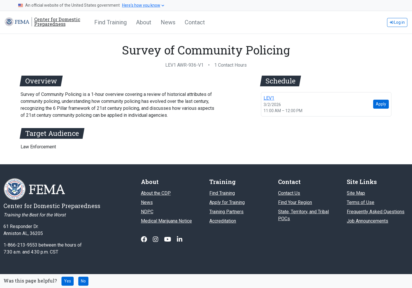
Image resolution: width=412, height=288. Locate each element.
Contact (195, 22)
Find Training (110, 22)
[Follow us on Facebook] (144, 239)
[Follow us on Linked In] (179, 239)
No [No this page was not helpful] (83, 281)
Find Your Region (295, 202)
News (168, 22)
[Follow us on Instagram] (156, 239)
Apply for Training (227, 202)
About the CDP (156, 193)
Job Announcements (367, 221)
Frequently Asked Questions (375, 211)
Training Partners (226, 211)
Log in (397, 22)
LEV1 (269, 98)
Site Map (356, 193)
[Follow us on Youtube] (168, 239)
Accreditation (222, 221)
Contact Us (289, 193)
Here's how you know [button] (143, 5)
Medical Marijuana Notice (166, 221)
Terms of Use (360, 202)
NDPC (147, 211)
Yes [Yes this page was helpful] (67, 281)
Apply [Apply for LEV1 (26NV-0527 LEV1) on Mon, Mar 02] (381, 104)
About (143, 22)
